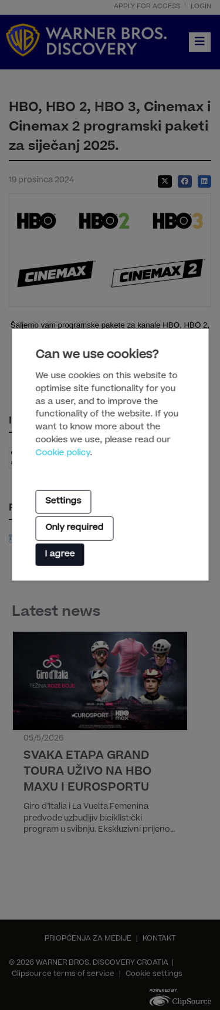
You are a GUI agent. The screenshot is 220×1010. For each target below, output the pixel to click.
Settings (63, 502)
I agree (60, 554)
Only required (74, 528)
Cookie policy (62, 453)
